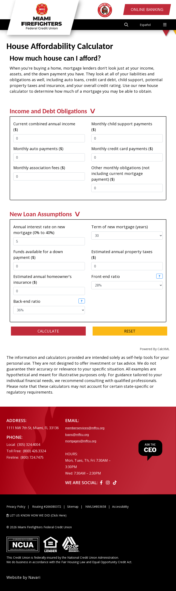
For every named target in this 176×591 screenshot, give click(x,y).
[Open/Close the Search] (125, 24)
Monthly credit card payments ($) (122, 148)
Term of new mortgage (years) (119, 226)
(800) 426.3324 (34, 451)
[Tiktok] (115, 482)
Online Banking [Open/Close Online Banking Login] (145, 10)
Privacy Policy (15, 506)
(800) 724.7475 (32, 457)
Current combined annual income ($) (44, 126)
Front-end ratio (105, 276)
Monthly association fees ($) (39, 167)
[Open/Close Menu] (165, 24)
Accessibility (120, 506)
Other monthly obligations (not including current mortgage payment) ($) (120, 173)
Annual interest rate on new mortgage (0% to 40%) (39, 229)
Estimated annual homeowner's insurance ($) (42, 279)
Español (145, 25)
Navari (34, 577)
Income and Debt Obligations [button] (48, 112)
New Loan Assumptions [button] (41, 215)
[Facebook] (102, 482)
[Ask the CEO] (150, 450)
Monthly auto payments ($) (38, 148)
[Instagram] (108, 482)
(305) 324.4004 (28, 444)
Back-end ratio (26, 301)
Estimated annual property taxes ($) (121, 254)
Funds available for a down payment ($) (38, 254)
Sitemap (72, 506)
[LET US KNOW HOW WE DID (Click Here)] (88, 515)
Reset (129, 331)
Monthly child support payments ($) (121, 126)
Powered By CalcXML (155, 349)
